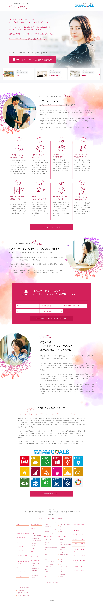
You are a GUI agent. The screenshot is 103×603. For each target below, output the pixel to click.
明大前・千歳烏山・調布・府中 (23, 571)
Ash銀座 (46, 569)
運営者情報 (92, 7)
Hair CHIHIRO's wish (36, 572)
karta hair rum (47, 524)
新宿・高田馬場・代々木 (47, 306)
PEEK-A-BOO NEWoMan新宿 (50, 522)
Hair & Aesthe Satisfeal (36, 540)
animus (61, 542)
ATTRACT (61, 559)
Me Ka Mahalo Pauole (64, 522)
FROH (61, 531)
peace (46, 557)
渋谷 (18, 311)
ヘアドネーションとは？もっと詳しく (51, 227)
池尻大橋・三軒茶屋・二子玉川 (23, 533)
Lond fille (47, 571)
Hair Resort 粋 (48, 526)
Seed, (46, 554)
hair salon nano (62, 529)
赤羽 (32, 551)
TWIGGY (61, 561)
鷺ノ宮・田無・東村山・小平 (36, 524)
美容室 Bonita (34, 570)
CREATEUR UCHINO (64, 554)
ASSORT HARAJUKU (64, 540)
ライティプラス (48, 539)
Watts (61, 571)
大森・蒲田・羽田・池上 (21, 537)
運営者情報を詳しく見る (51, 493)
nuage (61, 569)
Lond (46, 556)
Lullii (33, 565)
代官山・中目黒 (76, 530)
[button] (3, 74)
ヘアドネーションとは (51, 582)
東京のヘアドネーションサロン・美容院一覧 (51, 518)
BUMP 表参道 (62, 574)
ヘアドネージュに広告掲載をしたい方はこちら (28, 39)
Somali (33, 577)
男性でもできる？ (21, 588)
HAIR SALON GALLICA (64, 557)
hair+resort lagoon (35, 538)
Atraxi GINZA (47, 559)
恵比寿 (18, 524)
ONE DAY (61, 552)
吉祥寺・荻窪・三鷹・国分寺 (78, 570)
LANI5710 (61, 539)
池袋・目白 (20, 306)
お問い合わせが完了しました (23, 587)
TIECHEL (61, 576)
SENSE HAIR (62, 556)
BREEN (61, 564)
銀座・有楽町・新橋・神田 (71, 306)
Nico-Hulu (47, 542)
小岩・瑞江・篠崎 (20, 546)
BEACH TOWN (48, 540)
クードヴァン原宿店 (63, 566)
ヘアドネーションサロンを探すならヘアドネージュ (50, 600)
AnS (33, 548)
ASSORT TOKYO (63, 578)
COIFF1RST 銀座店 (49, 564)
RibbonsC (34, 567)
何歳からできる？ (21, 590)
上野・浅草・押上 (34, 556)
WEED (33, 531)
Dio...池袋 (34, 543)
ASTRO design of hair (36, 563)
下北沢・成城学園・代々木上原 (79, 555)
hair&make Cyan (35, 575)
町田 (17, 567)
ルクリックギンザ (48, 566)
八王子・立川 (19, 576)
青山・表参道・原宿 (45, 311)
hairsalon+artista (48, 552)
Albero (33, 541)
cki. (45, 544)
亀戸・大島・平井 (20, 550)
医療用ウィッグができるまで (23, 595)
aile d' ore (34, 545)
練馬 (17, 528)
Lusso (33, 533)
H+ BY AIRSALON (63, 547)
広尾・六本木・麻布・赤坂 (78, 534)
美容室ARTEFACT (35, 568)
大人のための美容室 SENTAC (65, 544)
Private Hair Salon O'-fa (36, 535)
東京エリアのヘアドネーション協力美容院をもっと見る (51, 318)
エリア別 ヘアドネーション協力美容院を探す (32, 60)
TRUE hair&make (63, 533)
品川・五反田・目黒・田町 (78, 539)
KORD (61, 562)
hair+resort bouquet (35, 536)
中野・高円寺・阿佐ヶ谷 (77, 566)
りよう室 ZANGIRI (35, 573)
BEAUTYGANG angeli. (49, 533)
